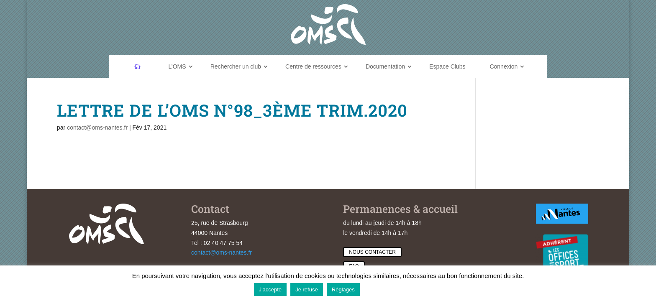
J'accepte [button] (270, 289)
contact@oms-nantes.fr (97, 127)
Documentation (385, 66)
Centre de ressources (313, 66)
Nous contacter (372, 252)
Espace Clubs (447, 66)
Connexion (503, 66)
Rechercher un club (235, 66)
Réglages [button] (343, 289)
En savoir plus (383, 289)
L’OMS (177, 66)
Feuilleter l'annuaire (608, 166)
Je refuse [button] (306, 289)
